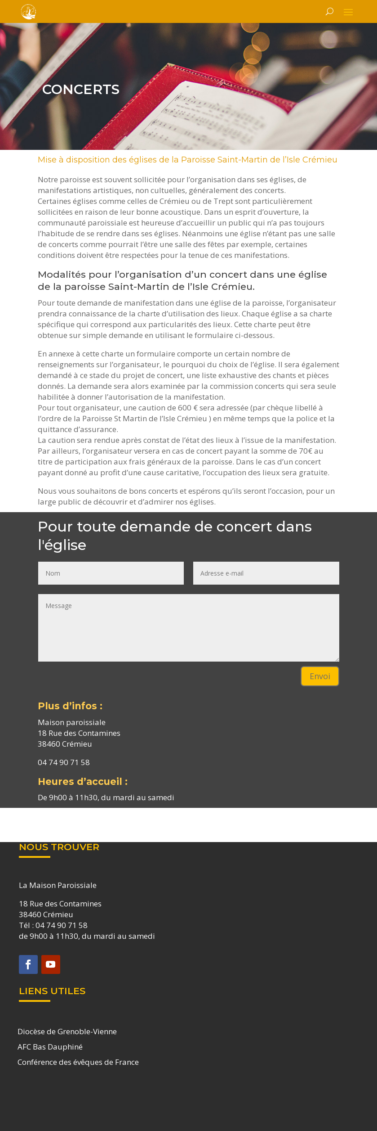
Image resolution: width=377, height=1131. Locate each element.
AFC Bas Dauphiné (50, 1046)
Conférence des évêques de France (78, 1062)
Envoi (320, 676)
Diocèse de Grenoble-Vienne (67, 1031)
